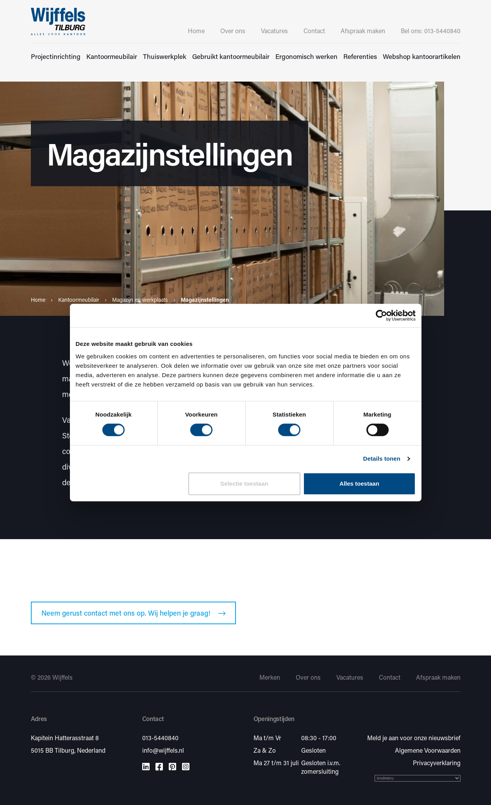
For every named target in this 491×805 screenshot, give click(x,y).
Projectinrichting (55, 56)
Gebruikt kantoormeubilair (231, 56)
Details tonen (381, 458)
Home (196, 31)
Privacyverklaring (437, 763)
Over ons (232, 31)
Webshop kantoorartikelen (422, 56)
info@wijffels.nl (163, 750)
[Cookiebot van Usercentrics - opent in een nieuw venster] (381, 315)
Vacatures (274, 31)
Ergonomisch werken (306, 56)
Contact (314, 31)
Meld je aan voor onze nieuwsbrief (414, 738)
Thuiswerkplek (164, 56)
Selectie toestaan (244, 483)
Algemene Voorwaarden (428, 750)
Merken (269, 677)
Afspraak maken (363, 31)
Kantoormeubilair (111, 56)
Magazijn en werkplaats (140, 299)
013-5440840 (160, 738)
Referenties (360, 56)
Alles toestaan (359, 483)
